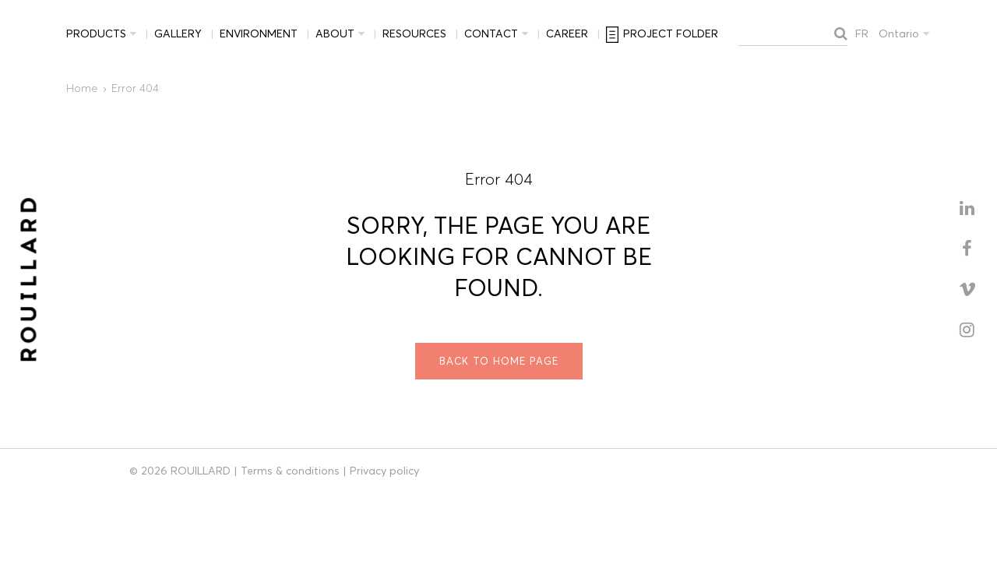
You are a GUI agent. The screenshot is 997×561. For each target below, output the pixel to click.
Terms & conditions (290, 471)
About (334, 33)
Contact (491, 33)
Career (567, 33)
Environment (259, 33)
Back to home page (498, 361)
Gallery (178, 33)
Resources (414, 33)
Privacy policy (384, 471)
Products (96, 33)
